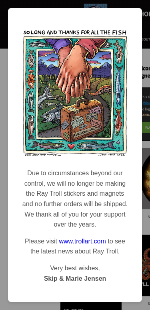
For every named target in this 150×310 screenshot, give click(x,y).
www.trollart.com (82, 241)
